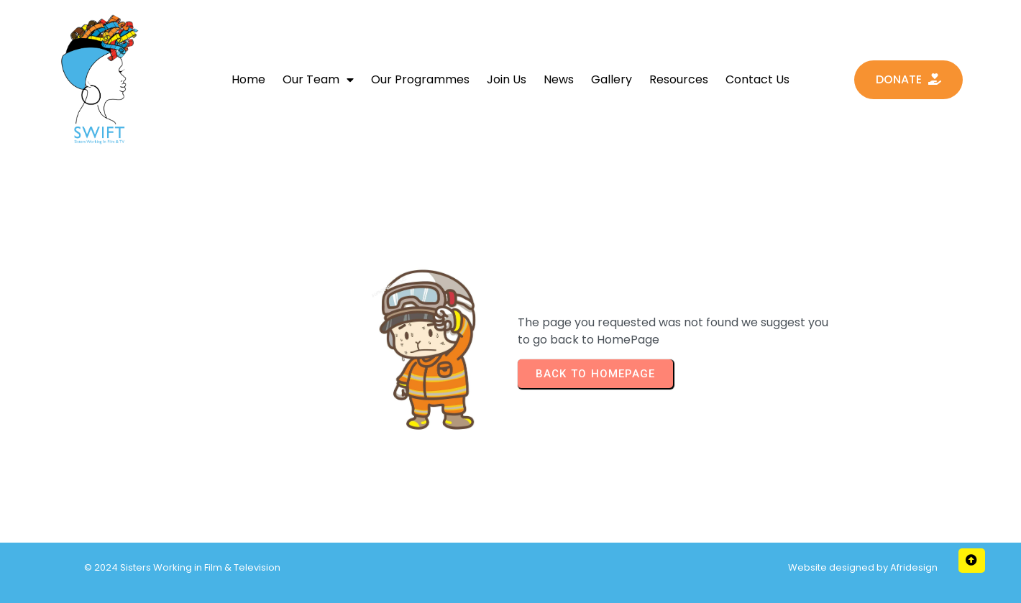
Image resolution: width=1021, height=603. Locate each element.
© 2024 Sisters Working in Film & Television (182, 567)
